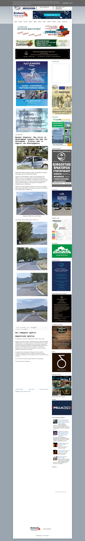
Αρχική (15, 21)
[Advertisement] (42, 511)
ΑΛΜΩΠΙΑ (25, 329)
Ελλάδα (39, 21)
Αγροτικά (54, 21)
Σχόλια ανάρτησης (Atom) (25, 391)
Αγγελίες (59, 21)
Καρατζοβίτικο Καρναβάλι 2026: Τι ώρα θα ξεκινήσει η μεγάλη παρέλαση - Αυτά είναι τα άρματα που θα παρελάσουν (63, 434)
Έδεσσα (30, 21)
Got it (71, 3)
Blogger (47, 535)
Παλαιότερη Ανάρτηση (43, 389)
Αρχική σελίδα (31, 389)
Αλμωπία (20, 21)
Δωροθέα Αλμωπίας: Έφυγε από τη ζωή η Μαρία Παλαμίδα (63, 444)
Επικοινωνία (64, 21)
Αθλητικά (49, 21)
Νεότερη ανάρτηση (19, 389)
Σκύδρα (35, 21)
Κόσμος (44, 21)
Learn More (65, 3)
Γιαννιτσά (25, 21)
